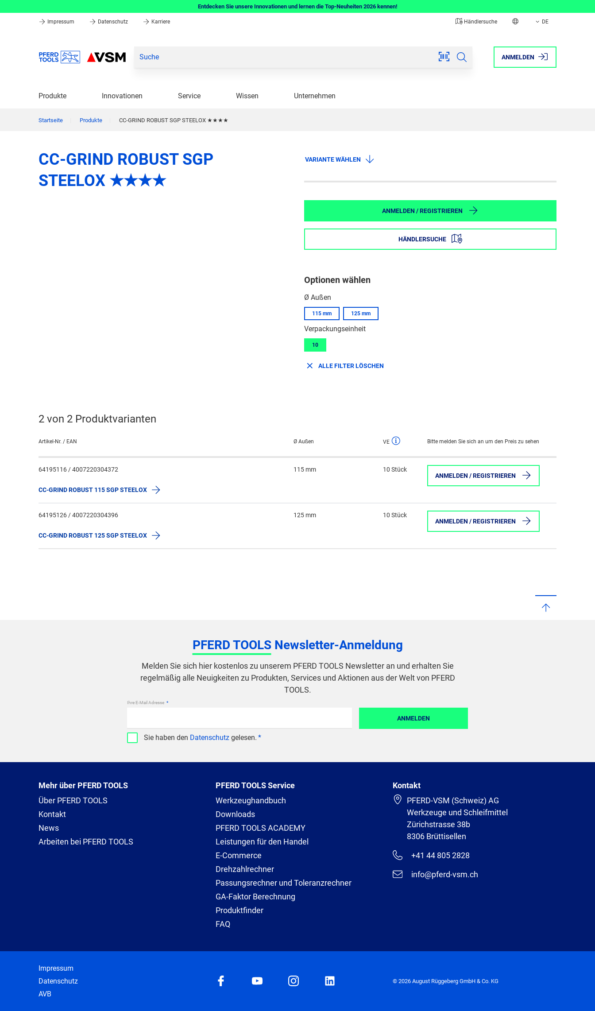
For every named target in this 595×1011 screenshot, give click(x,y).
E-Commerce (239, 855)
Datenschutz (109, 22)
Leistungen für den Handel (262, 841)
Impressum (57, 22)
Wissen (247, 96)
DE (541, 21)
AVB (45, 994)
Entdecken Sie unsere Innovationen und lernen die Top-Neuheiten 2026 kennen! (298, 6)
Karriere (156, 22)
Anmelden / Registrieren (430, 210)
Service (189, 96)
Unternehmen (315, 96)
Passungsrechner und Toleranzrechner (284, 882)
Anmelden (413, 718)
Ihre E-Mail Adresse (146, 702)
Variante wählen (340, 159)
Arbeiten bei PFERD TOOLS (86, 841)
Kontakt (52, 814)
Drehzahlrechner (245, 869)
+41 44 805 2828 (431, 855)
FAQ (223, 924)
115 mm (322, 313)
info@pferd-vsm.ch (435, 874)
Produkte (52, 96)
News (49, 828)
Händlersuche (476, 22)
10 (315, 345)
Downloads (235, 814)
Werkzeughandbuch (251, 800)
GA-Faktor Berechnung (255, 896)
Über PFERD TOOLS (73, 800)
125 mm (361, 313)
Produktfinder (239, 910)
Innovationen (122, 96)
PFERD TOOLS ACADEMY (260, 828)
